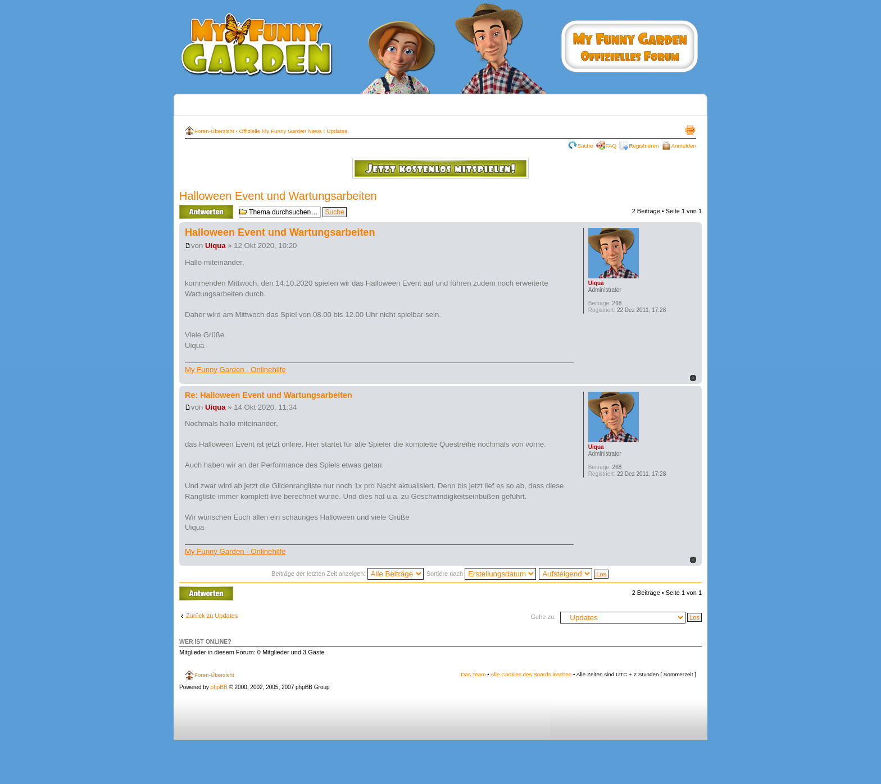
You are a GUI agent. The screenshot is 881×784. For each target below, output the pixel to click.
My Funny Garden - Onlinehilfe (235, 369)
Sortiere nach (481, 573)
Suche (585, 146)
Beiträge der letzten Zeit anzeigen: (347, 573)
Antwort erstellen (206, 212)
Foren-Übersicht (214, 131)
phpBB (219, 687)
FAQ (611, 146)
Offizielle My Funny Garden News (280, 131)
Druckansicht (690, 130)
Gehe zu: (543, 616)
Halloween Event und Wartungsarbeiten (278, 196)
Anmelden (683, 146)
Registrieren (644, 146)
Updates (336, 131)
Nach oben (693, 378)
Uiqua (215, 245)
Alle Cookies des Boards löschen (531, 674)
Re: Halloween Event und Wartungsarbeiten (268, 395)
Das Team (473, 674)
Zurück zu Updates (212, 615)
